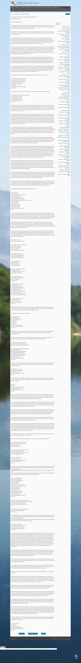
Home (13, 7)
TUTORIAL (17, 7)
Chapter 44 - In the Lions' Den (64, 135)
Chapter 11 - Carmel (66, 52)
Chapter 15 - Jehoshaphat (65, 62)
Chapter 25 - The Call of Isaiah (64, 87)
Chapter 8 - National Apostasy (64, 46)
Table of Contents (32, 633)
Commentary (55, 7)
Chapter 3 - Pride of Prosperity (64, 33)
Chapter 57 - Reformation (65, 169)
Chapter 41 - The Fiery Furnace (64, 129)
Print (32, 7)
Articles (27, 7)
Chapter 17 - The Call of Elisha (64, 67)
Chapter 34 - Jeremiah (65, 110)
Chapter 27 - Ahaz (66, 92)
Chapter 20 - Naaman (65, 74)
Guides (13, 10)
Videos (36, 7)
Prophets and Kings (25, 13)
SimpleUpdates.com (55, 638)
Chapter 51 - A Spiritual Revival (64, 154)
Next (43, 633)
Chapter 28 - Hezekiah (65, 94)
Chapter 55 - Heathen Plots (64, 165)
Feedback (44, 7)
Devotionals (50, 7)
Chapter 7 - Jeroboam (65, 44)
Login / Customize (67, 638)
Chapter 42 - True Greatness (64, 131)
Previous (21, 633)
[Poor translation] (3, 647)
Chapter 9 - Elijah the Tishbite (64, 47)
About (40, 7)
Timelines (22, 7)
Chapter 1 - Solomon (66, 29)
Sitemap (63, 638)
